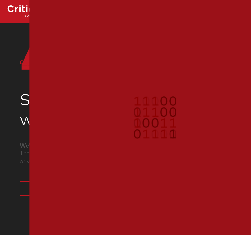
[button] (125, 117)
